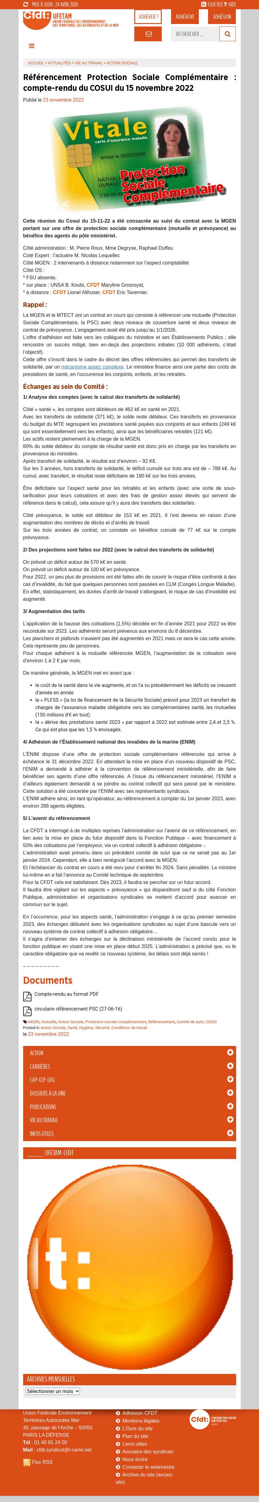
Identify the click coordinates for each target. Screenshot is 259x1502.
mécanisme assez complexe (92, 366)
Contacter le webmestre (149, 1467)
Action (36, 1053)
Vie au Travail (44, 1120)
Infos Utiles (42, 1133)
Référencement (161, 1022)
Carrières (40, 1066)
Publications (43, 1107)
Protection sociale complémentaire (115, 1022)
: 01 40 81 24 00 (45, 1442)
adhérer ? (148, 16)
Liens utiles (135, 1444)
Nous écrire (135, 1459)
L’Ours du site (138, 1428)
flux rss (215, 4)
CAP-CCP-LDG (42, 1079)
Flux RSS (42, 1462)
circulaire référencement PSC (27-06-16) (78, 1009)
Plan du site (135, 1436)
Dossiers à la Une (48, 1093)
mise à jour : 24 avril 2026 (50, 4)
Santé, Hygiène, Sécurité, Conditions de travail (107, 1027)
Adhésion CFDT (140, 1413)
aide (232, 4)
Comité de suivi (190, 1022)
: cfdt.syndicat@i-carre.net (57, 1449)
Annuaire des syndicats (148, 1451)
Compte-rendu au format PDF (67, 994)
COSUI (211, 1022)
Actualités (59, 63)
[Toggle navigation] (31, 47)
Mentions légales (141, 1420)
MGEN (34, 1022)
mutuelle (48, 1022)
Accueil (36, 63)
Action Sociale (70, 1022)
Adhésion (222, 16)
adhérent (185, 16)
